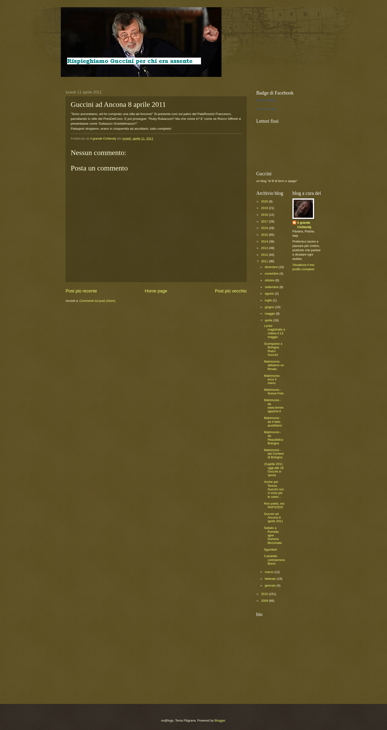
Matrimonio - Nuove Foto (274, 391)
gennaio (270, 585)
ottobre (270, 280)
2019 (265, 208)
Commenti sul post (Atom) (97, 301)
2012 (265, 255)
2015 (265, 235)
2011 (265, 261)
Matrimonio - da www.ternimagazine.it (274, 405)
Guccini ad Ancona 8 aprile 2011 (273, 517)
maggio (270, 313)
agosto (270, 293)
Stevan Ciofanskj (266, 100)
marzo (269, 572)
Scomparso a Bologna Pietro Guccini (273, 349)
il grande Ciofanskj (304, 225)
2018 (265, 214)
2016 (265, 228)
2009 (265, 600)
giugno (270, 307)
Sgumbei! (270, 549)
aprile (269, 320)
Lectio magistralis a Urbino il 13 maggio (274, 331)
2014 (265, 241)
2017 (265, 221)
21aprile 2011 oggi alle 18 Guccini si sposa (273, 469)
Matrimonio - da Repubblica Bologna (273, 437)
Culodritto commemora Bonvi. (274, 559)
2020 (265, 201)
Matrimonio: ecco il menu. (272, 379)
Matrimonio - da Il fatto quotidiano (273, 421)
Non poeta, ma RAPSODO (274, 505)
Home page (156, 291)
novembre (272, 273)
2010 (265, 594)
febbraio (271, 579)
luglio (269, 300)
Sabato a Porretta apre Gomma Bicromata (273, 535)
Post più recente (81, 291)
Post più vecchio (231, 291)
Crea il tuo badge (266, 109)
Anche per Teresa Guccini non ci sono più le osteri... (274, 489)
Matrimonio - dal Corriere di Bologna (274, 453)
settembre (272, 287)
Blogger (219, 720)
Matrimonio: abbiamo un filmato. (274, 365)
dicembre (271, 267)
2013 (265, 248)
